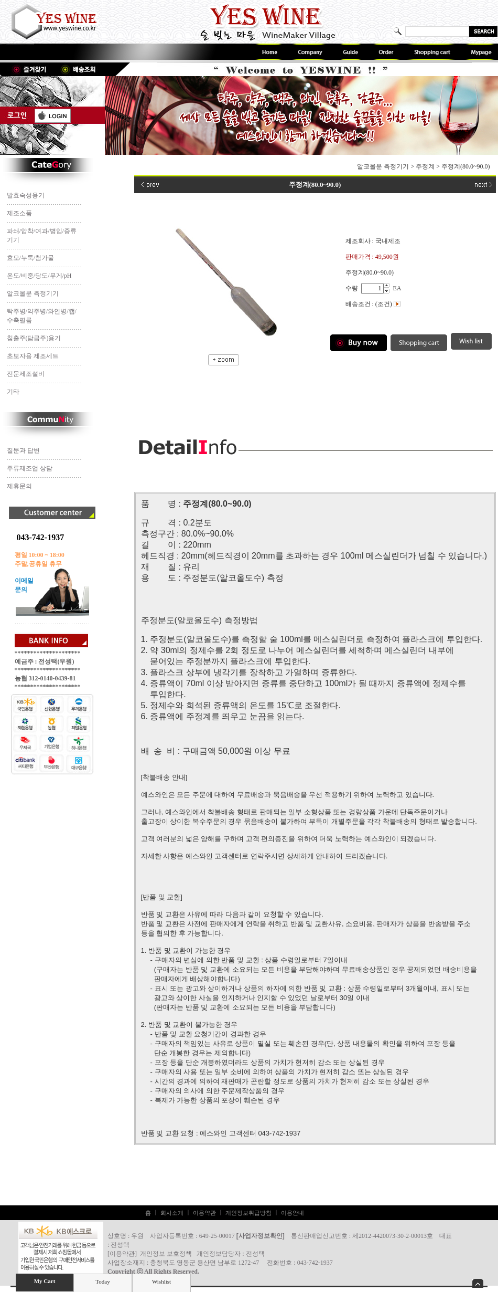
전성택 (255, 1253)
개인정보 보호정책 (166, 1253)
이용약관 (204, 1213)
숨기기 (477, 1283)
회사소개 (171, 1213)
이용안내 (292, 1213)
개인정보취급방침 (248, 1213)
